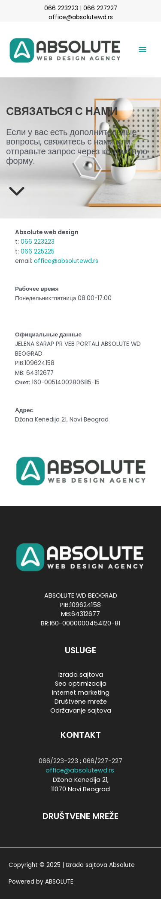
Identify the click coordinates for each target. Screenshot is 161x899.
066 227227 (100, 8)
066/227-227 (102, 761)
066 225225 (38, 252)
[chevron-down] (16, 190)
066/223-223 (58, 761)
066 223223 (61, 8)
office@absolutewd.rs (81, 17)
